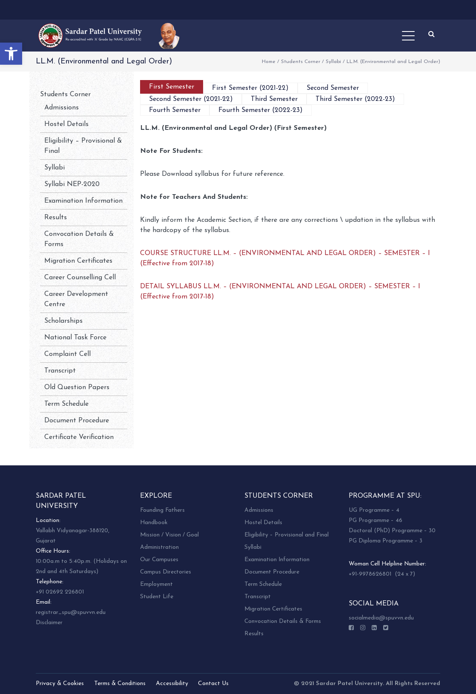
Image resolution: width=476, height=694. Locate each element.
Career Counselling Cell (80, 277)
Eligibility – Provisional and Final (286, 535)
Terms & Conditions (120, 683)
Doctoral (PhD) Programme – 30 (392, 530)
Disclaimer (49, 622)
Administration (159, 547)
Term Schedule (66, 404)
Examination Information (83, 201)
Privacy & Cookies (60, 683)
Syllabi (333, 61)
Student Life (156, 596)
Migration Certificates (78, 261)
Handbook (153, 522)
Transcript (60, 370)
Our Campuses (159, 559)
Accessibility (172, 683)
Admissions (61, 107)
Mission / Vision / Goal (169, 535)
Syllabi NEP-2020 (72, 184)
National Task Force (75, 337)
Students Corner (300, 61)
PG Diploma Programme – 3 (385, 541)
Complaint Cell (67, 354)
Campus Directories (165, 572)
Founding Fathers (162, 510)
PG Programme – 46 (375, 520)
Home (268, 61)
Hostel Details (66, 124)
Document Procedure (76, 420)
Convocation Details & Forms (282, 621)
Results (55, 217)
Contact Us (213, 683)
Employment (156, 584)
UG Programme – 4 (374, 510)
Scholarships (63, 321)
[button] (11, 54)
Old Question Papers (76, 387)
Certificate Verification (79, 437)
